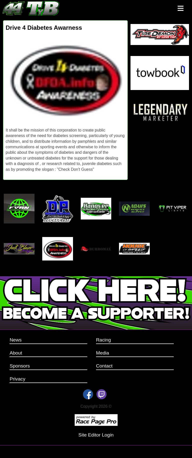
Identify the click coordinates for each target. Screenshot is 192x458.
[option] (65, 78)
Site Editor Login (96, 435)
